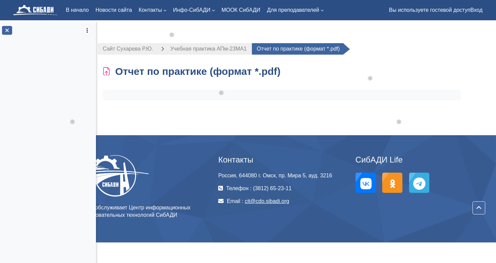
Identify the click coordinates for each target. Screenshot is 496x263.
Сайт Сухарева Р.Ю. (142, 49)
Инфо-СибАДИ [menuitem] (191, 10)
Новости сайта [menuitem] (114, 10)
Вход (476, 10)
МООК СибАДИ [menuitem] (241, 10)
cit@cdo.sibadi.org (286, 201)
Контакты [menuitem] (150, 10)
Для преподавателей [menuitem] (293, 10)
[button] (478, 208)
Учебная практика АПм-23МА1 (223, 49)
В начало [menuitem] (77, 10)
